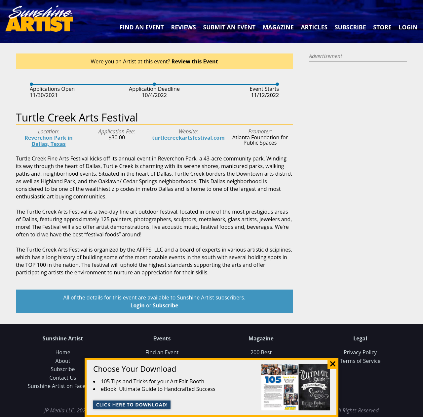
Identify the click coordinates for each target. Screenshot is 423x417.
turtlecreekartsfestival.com (188, 137)
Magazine (278, 27)
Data (415, 410)
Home (62, 352)
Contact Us (63, 377)
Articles (314, 27)
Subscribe (350, 27)
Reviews (183, 27)
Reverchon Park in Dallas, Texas (48, 141)
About (62, 361)
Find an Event (142, 27)
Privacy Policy (360, 352)
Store (382, 27)
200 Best (261, 352)
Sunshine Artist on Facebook (63, 386)
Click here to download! (132, 404)
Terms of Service (360, 361)
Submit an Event (229, 27)
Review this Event (195, 61)
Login (408, 27)
